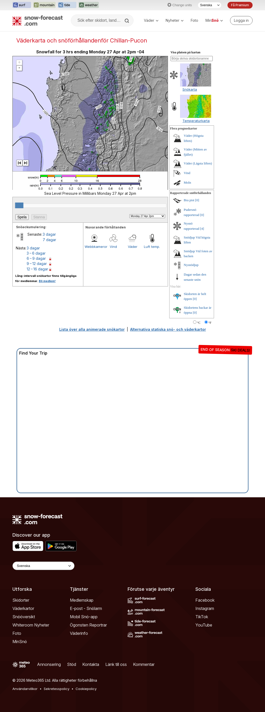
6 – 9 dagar (36, 258)
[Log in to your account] (241, 20)
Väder (151, 20)
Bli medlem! (47, 281)
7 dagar (49, 240)
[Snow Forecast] (37, 20)
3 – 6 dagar (36, 253)
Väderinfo (79, 633)
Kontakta (90, 664)
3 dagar (49, 234)
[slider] (19, 205)
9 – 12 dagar (37, 263)
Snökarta (189, 89)
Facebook (205, 600)
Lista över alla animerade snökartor (92, 329)
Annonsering (49, 664)
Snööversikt (23, 616)
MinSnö (19, 641)
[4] (202, 229)
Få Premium (240, 5)
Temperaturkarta (196, 121)
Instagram (204, 608)
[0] (197, 200)
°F (210, 323)
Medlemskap (81, 600)
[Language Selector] (43, 566)
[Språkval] (209, 5)
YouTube (203, 625)
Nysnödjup (191, 265)
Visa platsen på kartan (185, 52)
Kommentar (143, 664)
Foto (194, 20)
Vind (113, 246)
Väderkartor (23, 608)
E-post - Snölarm (86, 608)
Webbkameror (94, 246)
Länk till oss (116, 664)
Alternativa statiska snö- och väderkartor (168, 329)
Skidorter (20, 600)
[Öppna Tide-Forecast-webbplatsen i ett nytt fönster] (67, 5)
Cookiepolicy (86, 689)
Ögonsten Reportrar (88, 625)
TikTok (201, 616)
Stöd (71, 664)
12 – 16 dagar (37, 269)
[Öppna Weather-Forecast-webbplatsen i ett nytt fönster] (88, 5)
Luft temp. (152, 246)
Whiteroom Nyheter (30, 625)
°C (199, 323)
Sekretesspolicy (56, 689)
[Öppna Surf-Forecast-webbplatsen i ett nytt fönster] (21, 5)
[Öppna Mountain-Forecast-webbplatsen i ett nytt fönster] (44, 5)
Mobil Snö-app (84, 616)
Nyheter (174, 20)
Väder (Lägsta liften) (198, 163)
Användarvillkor (25, 689)
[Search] (127, 21)
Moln (187, 182)
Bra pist (189, 200)
